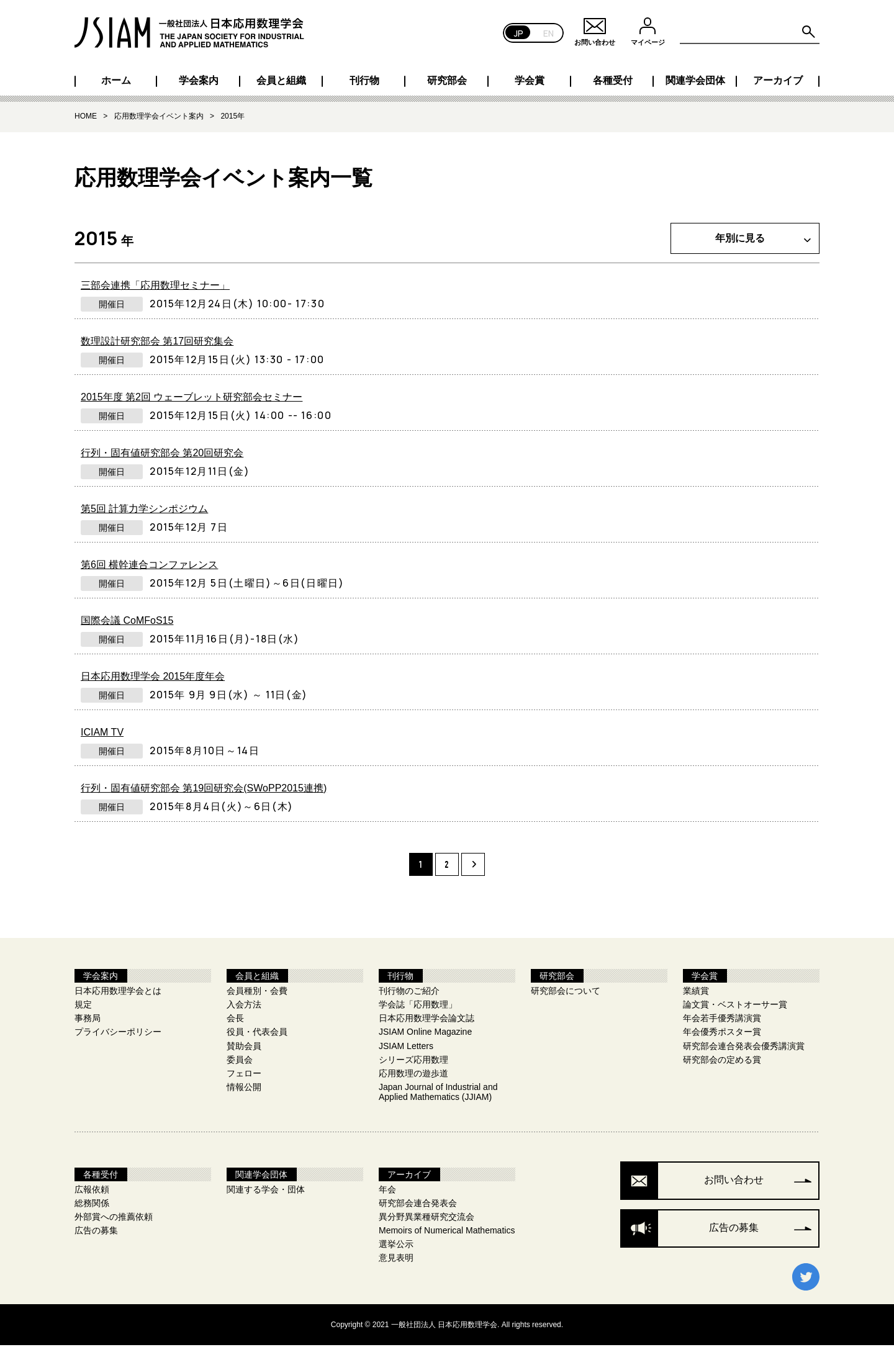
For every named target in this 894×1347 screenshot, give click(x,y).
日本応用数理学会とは (117, 993)
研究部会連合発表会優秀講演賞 (744, 1048)
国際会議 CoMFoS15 (127, 621)
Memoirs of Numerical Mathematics (447, 1233)
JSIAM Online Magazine (425, 1034)
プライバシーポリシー (117, 1034)
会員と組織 (281, 81)
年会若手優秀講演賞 (722, 1020)
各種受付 (613, 81)
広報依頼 (91, 1192)
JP (518, 32)
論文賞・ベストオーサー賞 (735, 1007)
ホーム (116, 81)
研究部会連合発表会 (418, 1205)
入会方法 (244, 1007)
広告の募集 (96, 1233)
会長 (235, 1020)
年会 (387, 1192)
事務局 (87, 1020)
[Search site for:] (750, 32)
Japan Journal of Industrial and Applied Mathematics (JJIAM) (438, 1094)
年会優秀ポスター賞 (722, 1034)
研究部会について (565, 993)
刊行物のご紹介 (409, 993)
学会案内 (199, 81)
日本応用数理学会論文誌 (426, 1020)
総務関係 (91, 1205)
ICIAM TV (102, 733)
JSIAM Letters (406, 1048)
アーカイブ (778, 81)
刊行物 (364, 81)
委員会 (240, 1061)
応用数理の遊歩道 (413, 1075)
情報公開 (244, 1089)
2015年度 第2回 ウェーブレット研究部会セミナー (191, 398)
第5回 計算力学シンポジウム (144, 510)
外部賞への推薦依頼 (113, 1219)
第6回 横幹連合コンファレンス (149, 566)
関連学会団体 (695, 81)
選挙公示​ (396, 1246)
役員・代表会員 (257, 1034)
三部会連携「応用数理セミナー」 (155, 286)
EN (548, 32)
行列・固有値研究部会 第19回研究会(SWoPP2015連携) (204, 789)
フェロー (244, 1075)
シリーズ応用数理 (413, 1061)
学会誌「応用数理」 (418, 1007)
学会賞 (529, 81)
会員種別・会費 (257, 993)
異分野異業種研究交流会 (426, 1219)
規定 (83, 1007)
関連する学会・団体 (266, 1192)
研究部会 (447, 81)
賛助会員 (244, 1048)
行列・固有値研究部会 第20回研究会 (162, 454)
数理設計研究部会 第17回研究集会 (157, 342)
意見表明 (396, 1260)
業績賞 (696, 993)
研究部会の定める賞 (722, 1061)
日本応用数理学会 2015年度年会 (153, 677)
